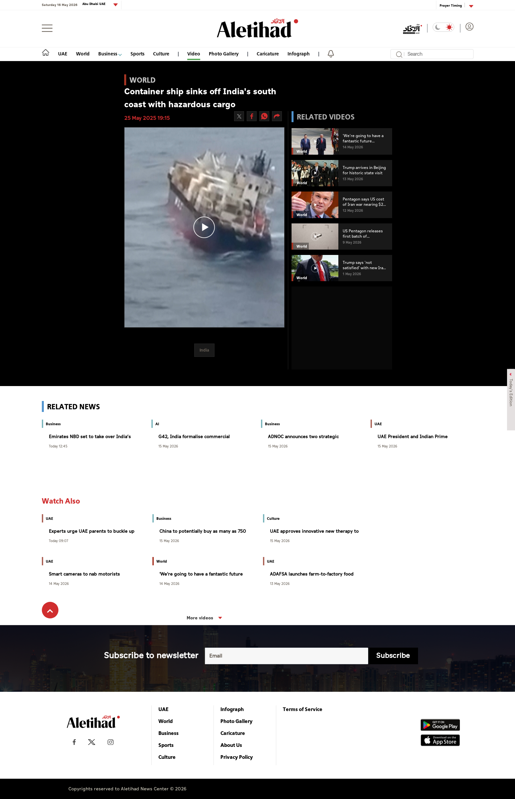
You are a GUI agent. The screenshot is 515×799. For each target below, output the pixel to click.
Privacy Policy (236, 757)
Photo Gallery (224, 53)
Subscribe (393, 655)
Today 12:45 (58, 446)
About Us (231, 745)
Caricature (268, 53)
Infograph (299, 53)
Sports (137, 53)
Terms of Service (302, 709)
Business (110, 53)
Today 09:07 (58, 540)
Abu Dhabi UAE (94, 4)
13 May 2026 (280, 583)
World (83, 53)
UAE (62, 53)
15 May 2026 (168, 446)
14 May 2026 (59, 583)
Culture (161, 53)
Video (193, 53)
